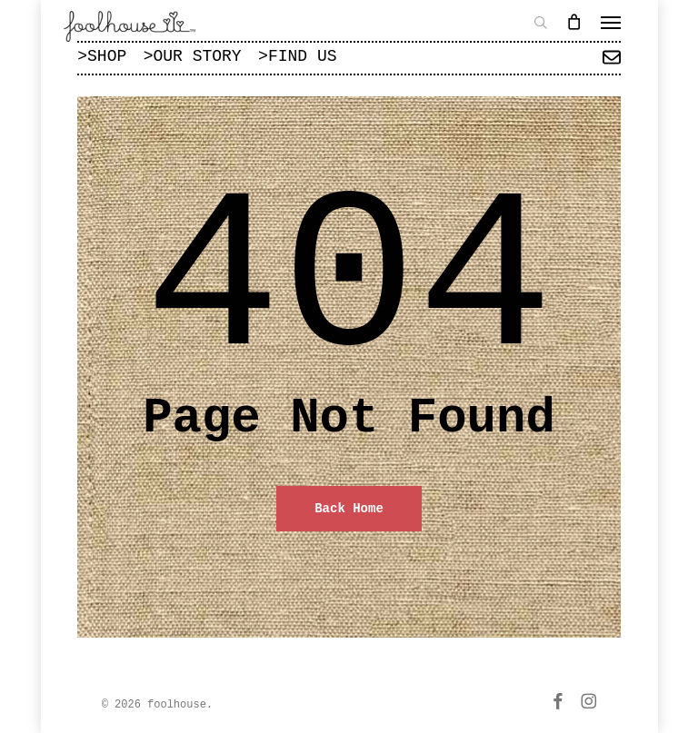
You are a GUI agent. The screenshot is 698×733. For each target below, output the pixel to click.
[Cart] (574, 22)
